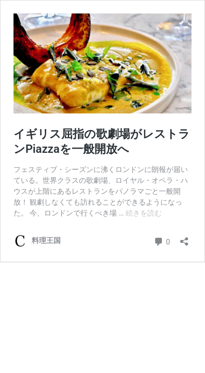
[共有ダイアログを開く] (184, 238)
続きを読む (144, 213)
